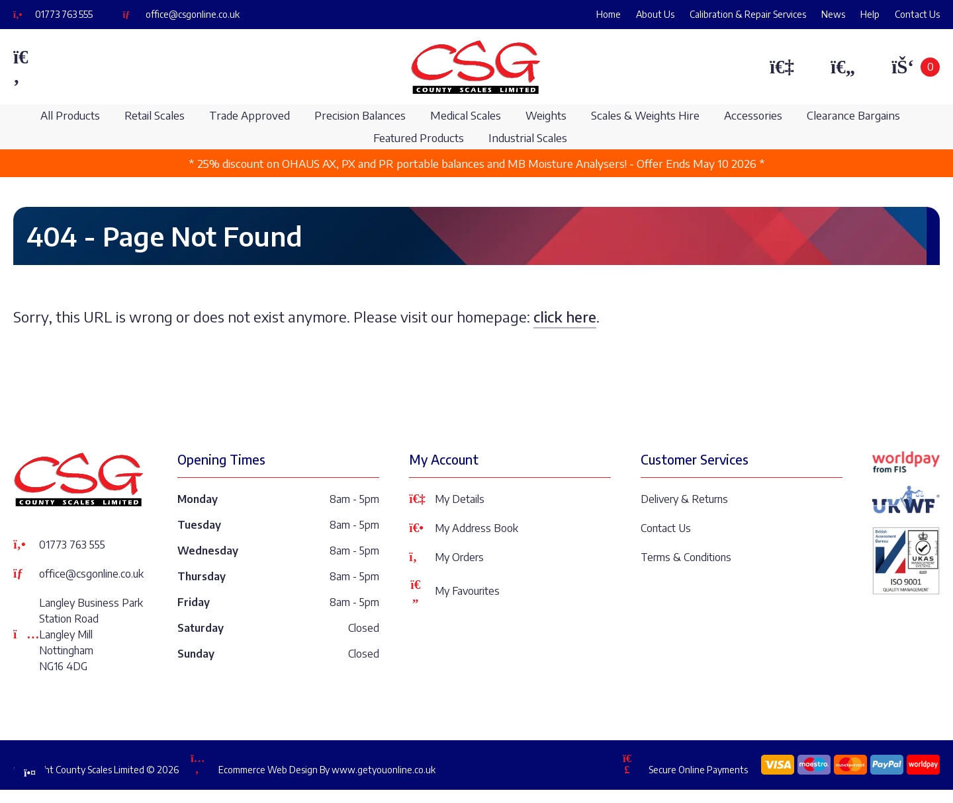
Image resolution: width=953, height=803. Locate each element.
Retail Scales (154, 115)
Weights (546, 115)
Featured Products (418, 138)
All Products (70, 115)
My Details (446, 499)
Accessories (753, 115)
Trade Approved (249, 115)
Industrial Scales (527, 138)
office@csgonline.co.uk (193, 14)
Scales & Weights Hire (645, 115)
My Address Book (463, 528)
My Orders (446, 557)
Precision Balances (360, 115)
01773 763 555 (64, 14)
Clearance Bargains (853, 115)
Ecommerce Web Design (268, 769)
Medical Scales (465, 115)
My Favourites (454, 590)
